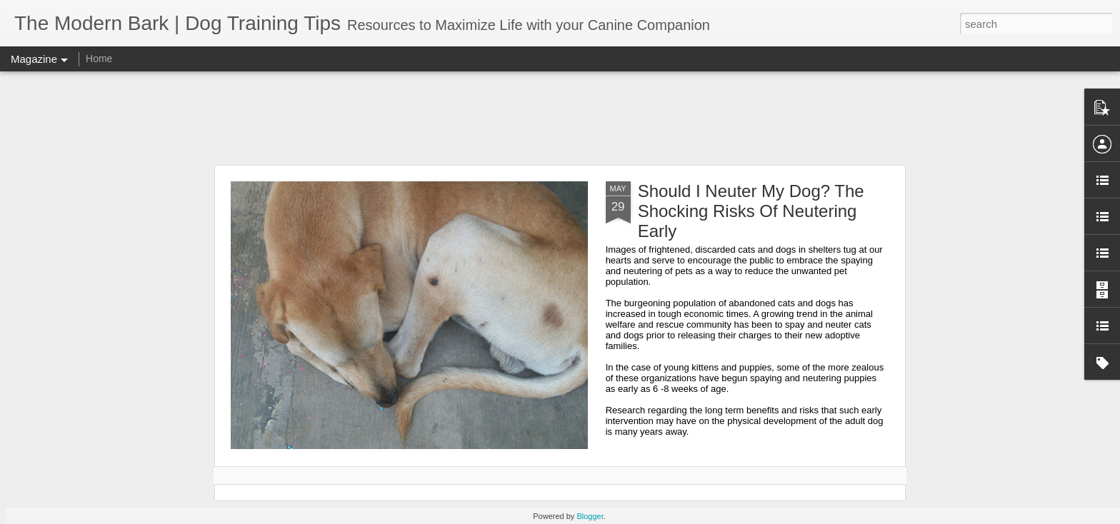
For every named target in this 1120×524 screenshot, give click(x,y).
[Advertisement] (560, 118)
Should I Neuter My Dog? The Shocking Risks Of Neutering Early (751, 211)
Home (99, 58)
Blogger (589, 516)
